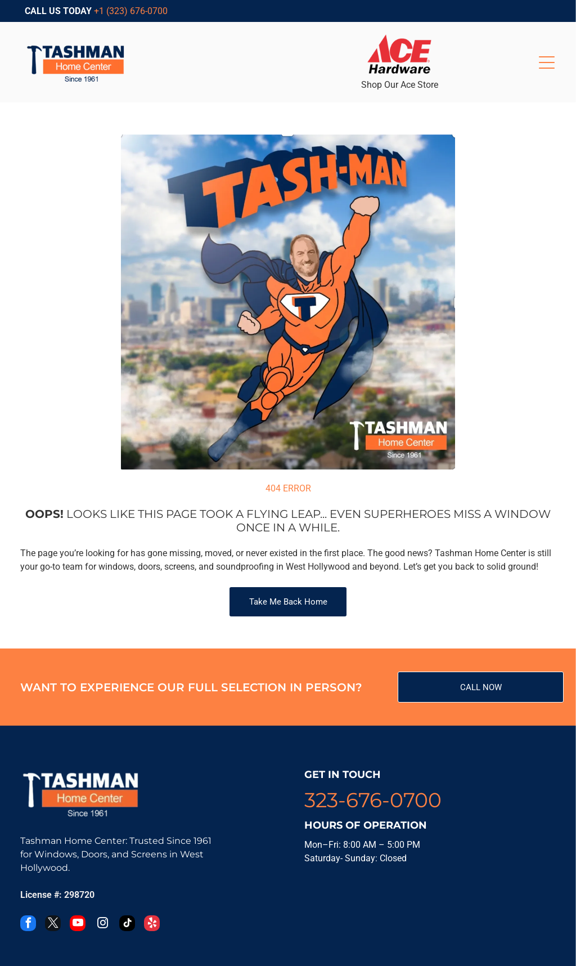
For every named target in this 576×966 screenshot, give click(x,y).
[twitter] (53, 924)
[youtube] (78, 924)
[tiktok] (127, 924)
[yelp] (152, 924)
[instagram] (102, 924)
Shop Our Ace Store (399, 84)
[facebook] (28, 924)
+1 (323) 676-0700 (131, 11)
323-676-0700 (373, 800)
